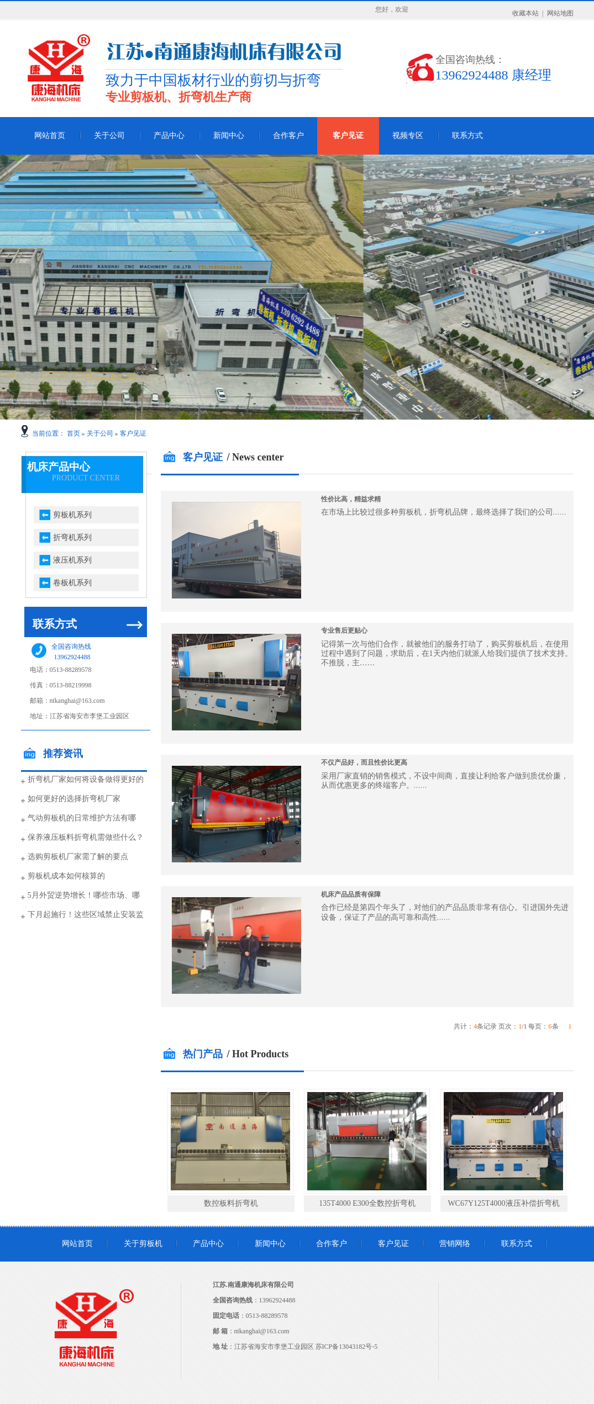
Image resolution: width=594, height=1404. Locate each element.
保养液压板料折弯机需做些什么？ (86, 837)
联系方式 (467, 135)
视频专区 (407, 135)
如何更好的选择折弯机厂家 (74, 798)
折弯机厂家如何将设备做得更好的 (86, 779)
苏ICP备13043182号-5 (347, 1346)
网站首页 (49, 135)
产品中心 (169, 135)
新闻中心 (228, 135)
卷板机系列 (72, 583)
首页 (73, 433)
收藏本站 (525, 13)
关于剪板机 (143, 1243)
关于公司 (109, 135)
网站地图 (560, 13)
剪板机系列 (72, 515)
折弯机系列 (72, 537)
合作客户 (288, 135)
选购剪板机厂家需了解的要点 (78, 856)
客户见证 (348, 135)
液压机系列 (72, 560)
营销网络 (454, 1243)
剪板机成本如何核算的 (66, 876)
